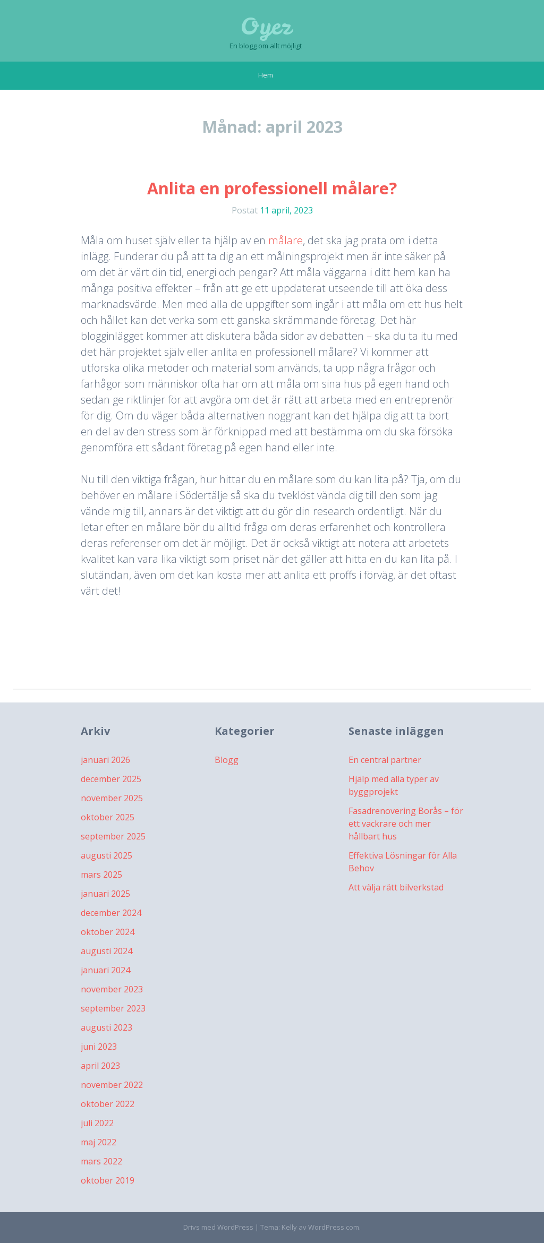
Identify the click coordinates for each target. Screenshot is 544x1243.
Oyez (266, 26)
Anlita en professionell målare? (272, 188)
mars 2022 (101, 1161)
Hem (265, 75)
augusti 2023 (106, 1027)
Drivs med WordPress (218, 1227)
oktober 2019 (107, 1180)
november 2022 (112, 1085)
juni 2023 (99, 1046)
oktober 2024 (107, 932)
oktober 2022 (107, 1104)
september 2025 (113, 836)
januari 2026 (105, 760)
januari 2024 (105, 970)
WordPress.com (333, 1227)
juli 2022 (97, 1123)
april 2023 (100, 1065)
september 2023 (113, 1008)
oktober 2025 (107, 817)
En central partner (384, 760)
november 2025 (112, 798)
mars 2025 (101, 874)
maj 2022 (98, 1142)
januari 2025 (105, 893)
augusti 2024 (106, 951)
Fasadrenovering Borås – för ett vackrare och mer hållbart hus (405, 823)
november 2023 (112, 989)
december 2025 (111, 779)
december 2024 (111, 913)
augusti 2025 (106, 855)
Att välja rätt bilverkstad (396, 887)
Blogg (227, 760)
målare (285, 240)
